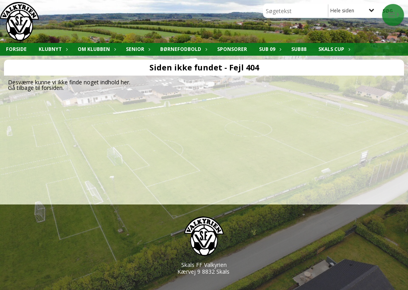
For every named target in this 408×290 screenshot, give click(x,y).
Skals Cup (333, 49)
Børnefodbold (182, 49)
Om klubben (96, 49)
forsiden (52, 87)
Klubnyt (52, 49)
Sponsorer (232, 49)
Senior (137, 49)
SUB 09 (269, 49)
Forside (16, 49)
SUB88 (298, 49)
